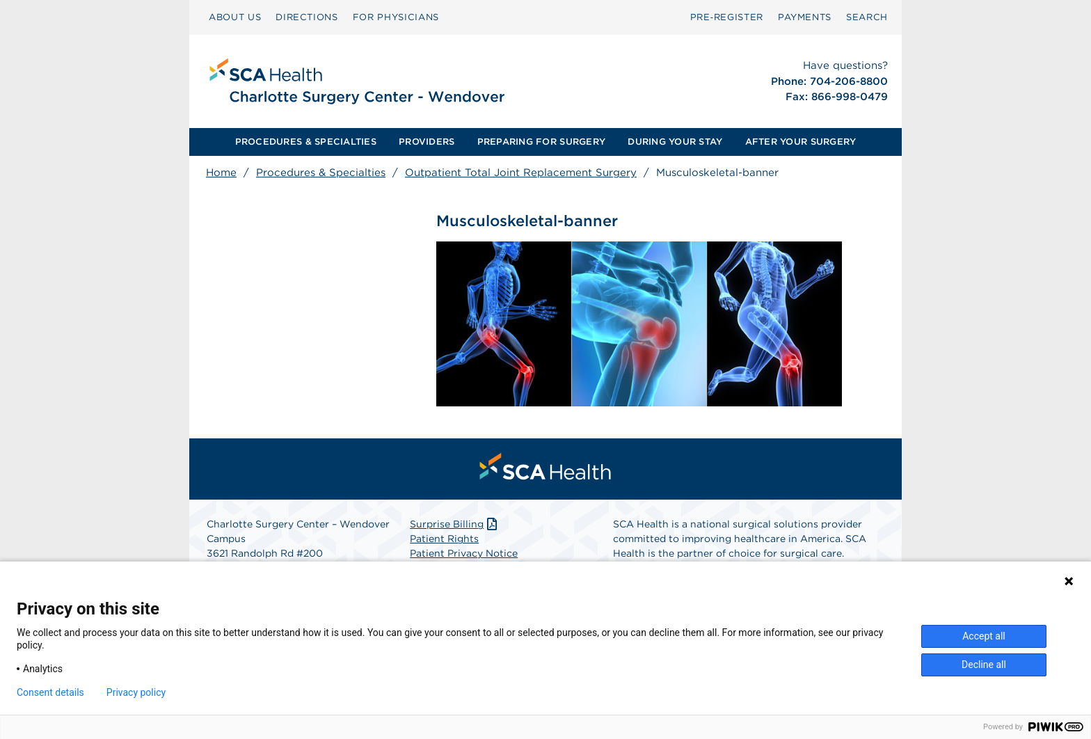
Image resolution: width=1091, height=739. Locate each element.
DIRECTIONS (307, 17)
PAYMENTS (804, 17)
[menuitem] (234, 17)
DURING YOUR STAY (675, 141)
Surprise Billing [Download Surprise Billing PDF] (455, 524)
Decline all (984, 664)
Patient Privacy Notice (464, 553)
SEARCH (867, 17)
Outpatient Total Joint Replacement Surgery (521, 172)
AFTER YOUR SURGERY (801, 141)
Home (221, 172)
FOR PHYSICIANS (396, 17)
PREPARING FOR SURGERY (541, 141)
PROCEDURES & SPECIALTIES (305, 141)
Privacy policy (136, 692)
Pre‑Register (726, 17)
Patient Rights (444, 538)
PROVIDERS (426, 141)
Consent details (50, 692)
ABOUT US (235, 17)
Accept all (983, 636)
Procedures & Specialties (320, 172)
